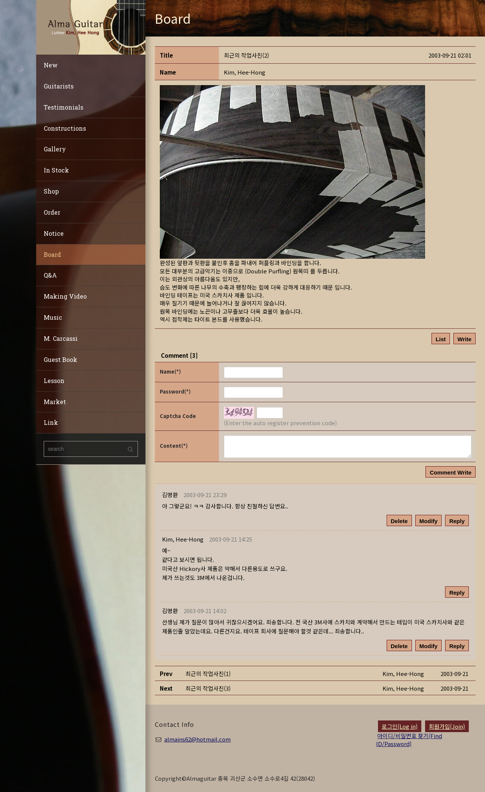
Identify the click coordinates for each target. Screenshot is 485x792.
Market (55, 402)
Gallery (55, 149)
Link (51, 422)
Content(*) (174, 445)
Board (52, 254)
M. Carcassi (61, 338)
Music (53, 317)
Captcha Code (178, 416)
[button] (244, 72)
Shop (51, 191)
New (51, 65)
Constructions (65, 128)
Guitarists (58, 86)
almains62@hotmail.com (197, 739)
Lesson (54, 381)
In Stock (56, 170)
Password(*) (175, 391)
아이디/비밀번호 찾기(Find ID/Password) (409, 740)
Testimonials (63, 107)
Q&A (50, 275)
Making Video (65, 296)
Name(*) (170, 371)
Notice (54, 233)
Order (52, 212)
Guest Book (60, 359)
